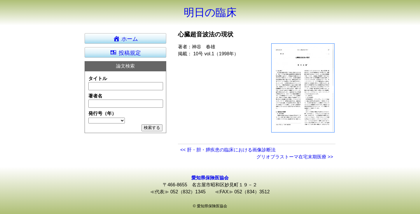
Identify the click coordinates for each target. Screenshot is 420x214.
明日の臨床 (210, 12)
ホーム (128, 38)
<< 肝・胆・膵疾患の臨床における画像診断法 (228, 149)
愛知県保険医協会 (210, 177)
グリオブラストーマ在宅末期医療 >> (294, 156)
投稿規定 (125, 52)
